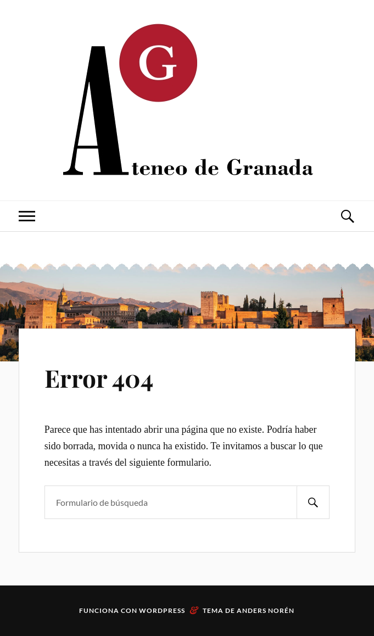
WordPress (162, 610)
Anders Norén (265, 610)
